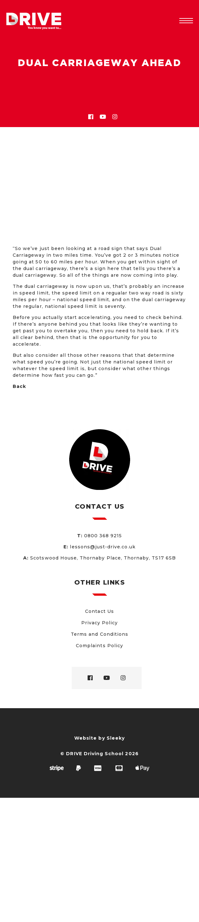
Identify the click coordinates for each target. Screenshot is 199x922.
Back (19, 386)
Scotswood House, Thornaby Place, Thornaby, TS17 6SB (103, 558)
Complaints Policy (99, 645)
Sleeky (116, 738)
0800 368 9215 (103, 536)
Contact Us (99, 611)
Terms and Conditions (99, 634)
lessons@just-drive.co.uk (102, 547)
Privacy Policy (99, 623)
